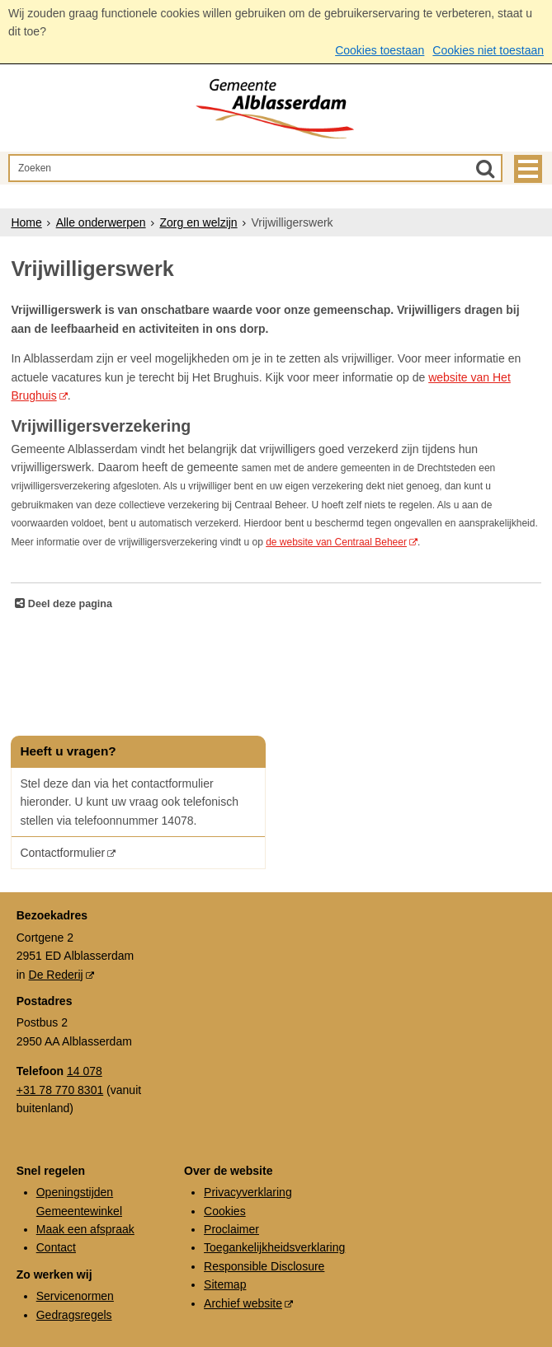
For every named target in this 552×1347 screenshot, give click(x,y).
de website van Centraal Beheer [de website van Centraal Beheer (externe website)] (336, 542)
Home (26, 222)
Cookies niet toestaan (488, 50)
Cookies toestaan (379, 50)
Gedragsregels (74, 1314)
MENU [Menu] (528, 169)
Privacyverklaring (248, 1192)
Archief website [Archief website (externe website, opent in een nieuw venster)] (243, 1303)
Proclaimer (231, 1229)
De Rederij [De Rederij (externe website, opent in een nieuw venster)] (56, 974)
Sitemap (225, 1284)
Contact (56, 1247)
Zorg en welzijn (198, 222)
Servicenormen (75, 1296)
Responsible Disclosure (264, 1266)
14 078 (84, 1071)
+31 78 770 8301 (60, 1090)
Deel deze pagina (68, 604)
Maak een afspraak (85, 1229)
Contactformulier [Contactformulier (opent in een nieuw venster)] (62, 852)
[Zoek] (485, 168)
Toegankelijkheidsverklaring (274, 1247)
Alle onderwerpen (101, 222)
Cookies (225, 1211)
